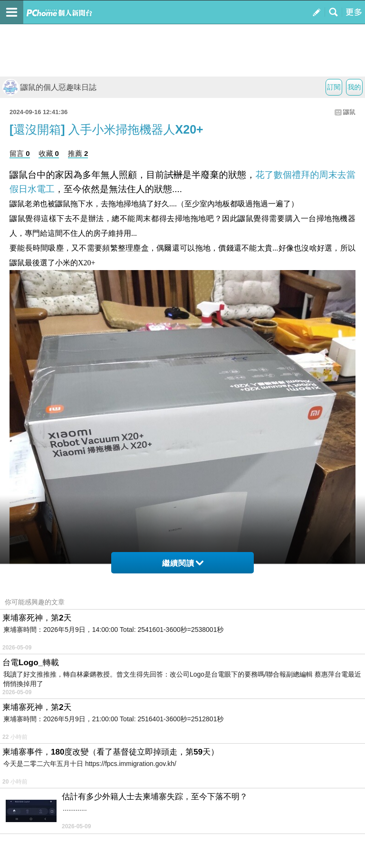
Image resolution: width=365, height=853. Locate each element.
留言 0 (20, 153)
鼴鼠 (349, 112)
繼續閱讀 (182, 563)
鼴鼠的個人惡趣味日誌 (49, 87)
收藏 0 (48, 153)
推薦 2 (78, 153)
